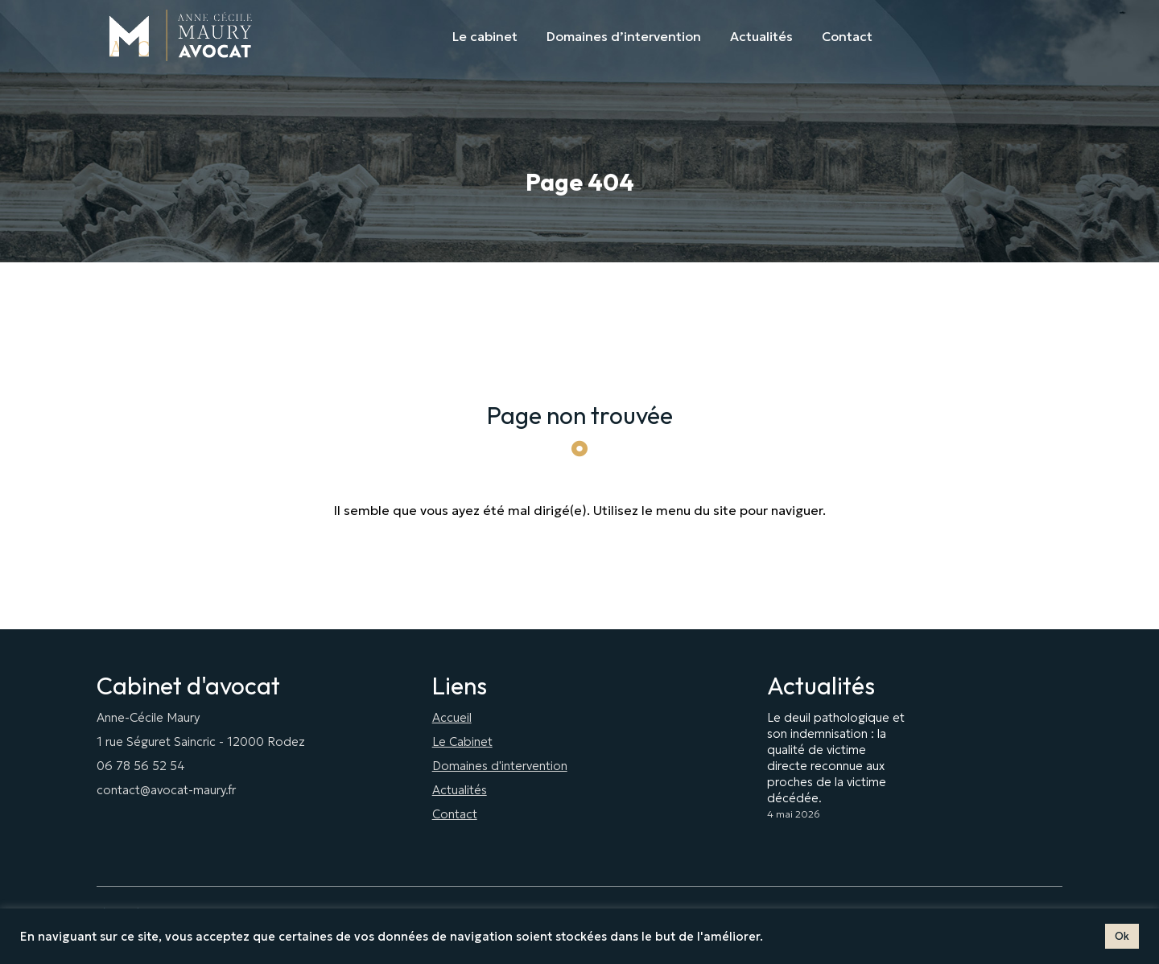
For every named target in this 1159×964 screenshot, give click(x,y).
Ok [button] (1122, 936)
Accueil (452, 717)
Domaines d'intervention (499, 765)
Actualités (459, 789)
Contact (454, 814)
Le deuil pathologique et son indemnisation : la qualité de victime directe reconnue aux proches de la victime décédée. (836, 757)
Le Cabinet (462, 741)
